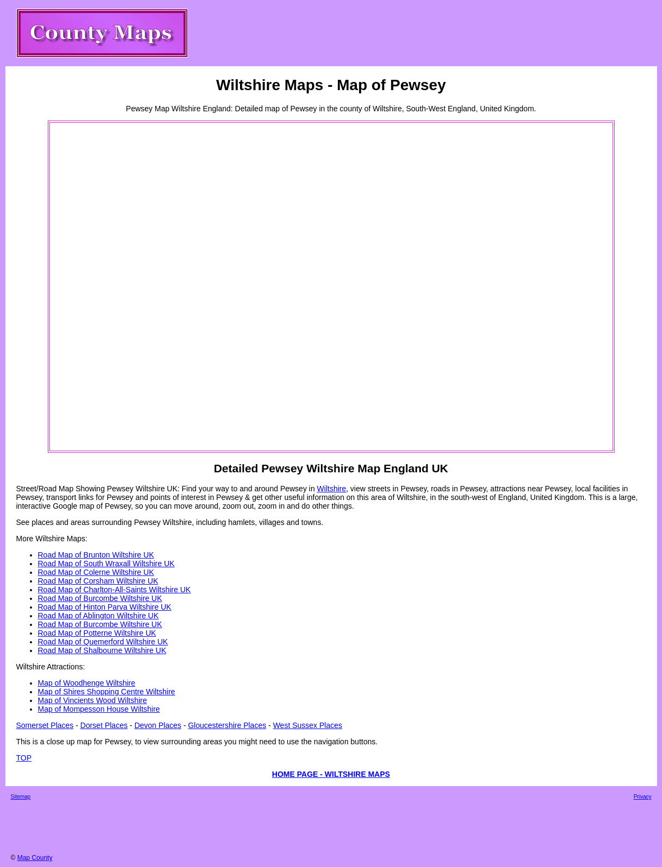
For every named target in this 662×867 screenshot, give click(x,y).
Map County (35, 858)
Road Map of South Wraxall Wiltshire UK (106, 563)
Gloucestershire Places (227, 725)
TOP (24, 758)
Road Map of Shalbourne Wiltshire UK (102, 650)
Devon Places (157, 725)
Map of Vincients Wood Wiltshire (92, 700)
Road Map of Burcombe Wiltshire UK (100, 598)
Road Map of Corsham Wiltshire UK (98, 581)
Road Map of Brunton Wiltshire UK (96, 554)
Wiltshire (331, 488)
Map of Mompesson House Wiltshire (99, 709)
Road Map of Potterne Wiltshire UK (97, 633)
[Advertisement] (94, 287)
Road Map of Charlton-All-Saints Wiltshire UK (114, 589)
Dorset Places (104, 725)
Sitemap (21, 797)
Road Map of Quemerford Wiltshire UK (103, 641)
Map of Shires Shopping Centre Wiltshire (106, 691)
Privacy (643, 797)
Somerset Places (45, 725)
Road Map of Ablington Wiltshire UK (98, 615)
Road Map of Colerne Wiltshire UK (96, 572)
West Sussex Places (307, 725)
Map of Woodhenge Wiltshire (87, 683)
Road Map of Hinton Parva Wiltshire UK (105, 607)
